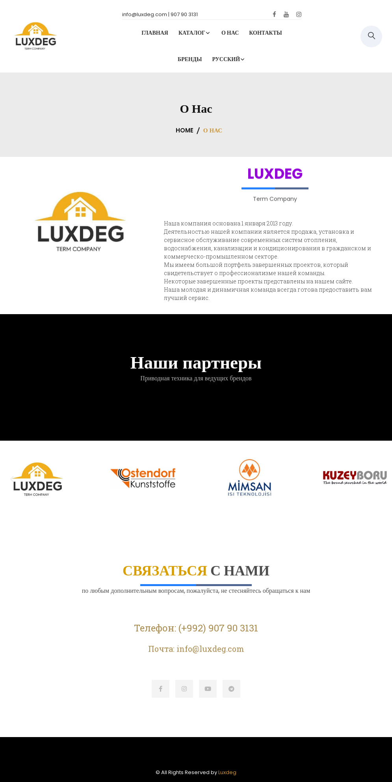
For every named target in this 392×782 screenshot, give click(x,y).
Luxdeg (227, 772)
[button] (12, 479)
